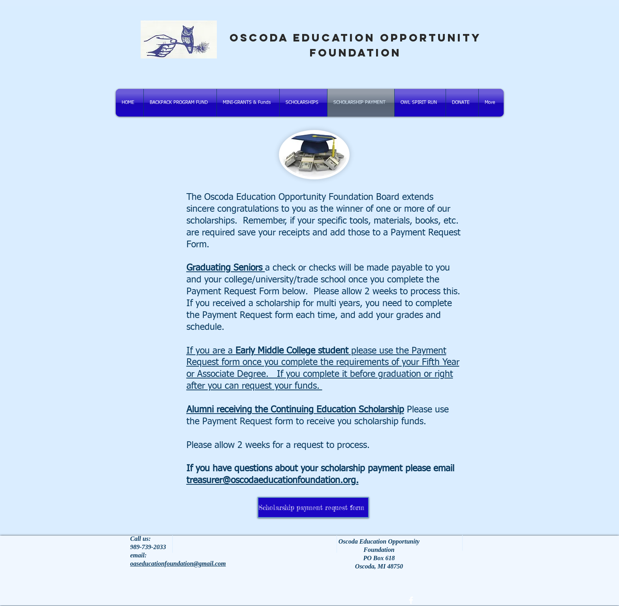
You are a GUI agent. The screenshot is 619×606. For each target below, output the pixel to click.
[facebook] (411, 600)
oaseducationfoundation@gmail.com (178, 563)
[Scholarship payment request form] (313, 507)
